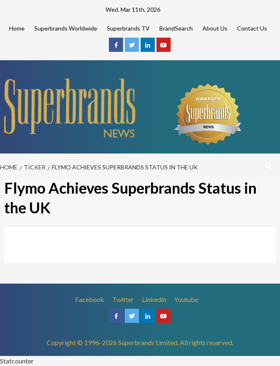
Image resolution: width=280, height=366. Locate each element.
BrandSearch (176, 28)
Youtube (186, 299)
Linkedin (154, 299)
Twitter (123, 299)
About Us (214, 28)
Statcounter (17, 361)
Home (17, 28)
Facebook (89, 299)
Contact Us (252, 28)
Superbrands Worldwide (65, 28)
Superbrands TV (128, 28)
